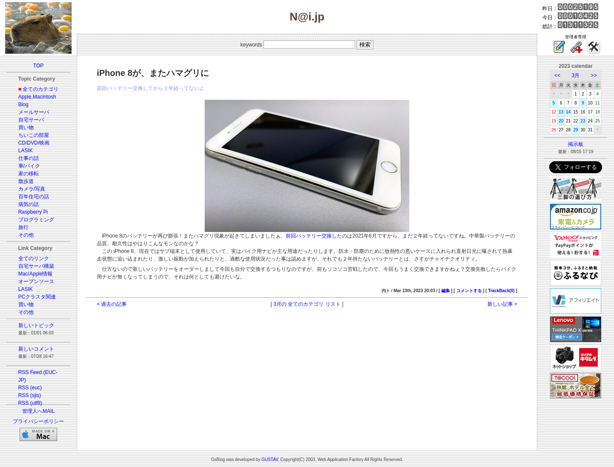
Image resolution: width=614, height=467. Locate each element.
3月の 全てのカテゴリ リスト (306, 304)
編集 (445, 290)
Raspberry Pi (33, 212)
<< (557, 75)
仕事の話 (28, 158)
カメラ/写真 (31, 189)
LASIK (25, 151)
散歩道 (26, 181)
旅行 (23, 227)
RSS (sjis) (29, 395)
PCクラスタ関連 (37, 297)
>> (594, 75)
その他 (26, 235)
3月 (576, 75)
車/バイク (29, 166)
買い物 (26, 128)
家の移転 (28, 174)
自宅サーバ (31, 120)
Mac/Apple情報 (35, 274)
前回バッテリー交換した (314, 236)
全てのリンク (33, 258)
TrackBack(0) (501, 290)
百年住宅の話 (33, 197)
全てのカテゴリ (40, 89)
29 (575, 130)
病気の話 (28, 204)
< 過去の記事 (112, 304)
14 (568, 112)
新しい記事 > (502, 304)
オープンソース (36, 281)
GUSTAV (269, 459)
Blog (23, 104)
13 (561, 112)
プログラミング (36, 220)
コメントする (469, 290)
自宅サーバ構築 (36, 266)
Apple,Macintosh (37, 97)
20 (561, 121)
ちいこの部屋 (33, 135)
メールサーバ (33, 112)
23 (583, 121)
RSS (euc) (30, 388)
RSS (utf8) (30, 403)
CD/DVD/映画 (33, 143)
